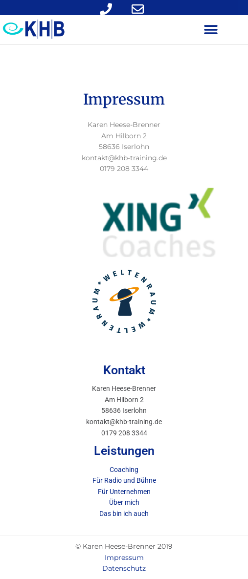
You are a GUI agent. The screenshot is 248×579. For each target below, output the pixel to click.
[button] (211, 30)
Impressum (124, 557)
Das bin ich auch (124, 513)
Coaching (124, 469)
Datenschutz (124, 568)
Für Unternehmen (124, 491)
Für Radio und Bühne (124, 480)
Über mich (124, 502)
